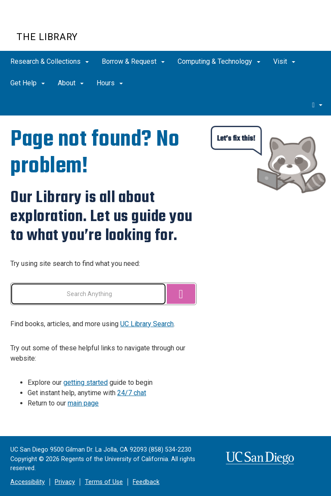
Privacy (65, 482)
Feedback (146, 482)
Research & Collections (49, 61)
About (71, 83)
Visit (284, 61)
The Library (47, 36)
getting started (85, 382)
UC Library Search (147, 324)
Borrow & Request (133, 61)
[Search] (181, 294)
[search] (317, 104)
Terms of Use (104, 482)
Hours (110, 83)
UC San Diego (65, 21)
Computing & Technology (219, 61)
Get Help (27, 83)
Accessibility (27, 482)
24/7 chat (131, 393)
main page (83, 403)
